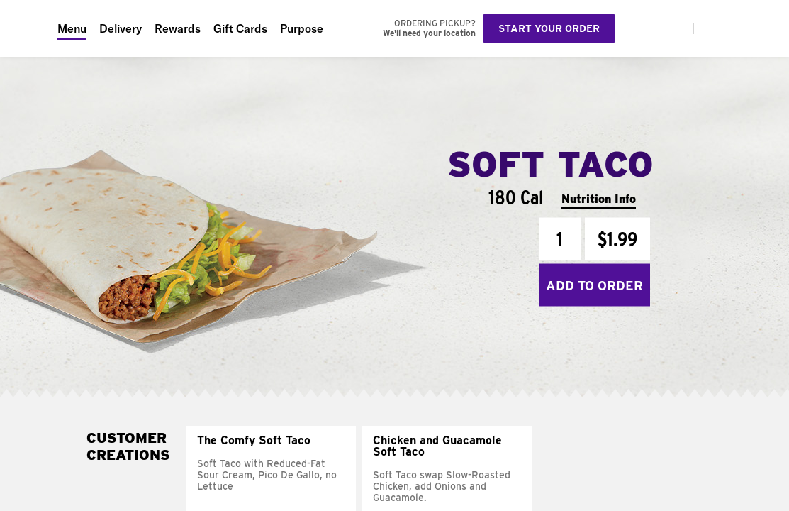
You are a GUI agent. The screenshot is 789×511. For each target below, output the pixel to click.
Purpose (301, 28)
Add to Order (594, 285)
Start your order (549, 28)
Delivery (120, 28)
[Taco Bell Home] (29, 28)
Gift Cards (240, 28)
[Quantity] (560, 239)
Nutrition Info (598, 198)
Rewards (178, 28)
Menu (71, 28)
